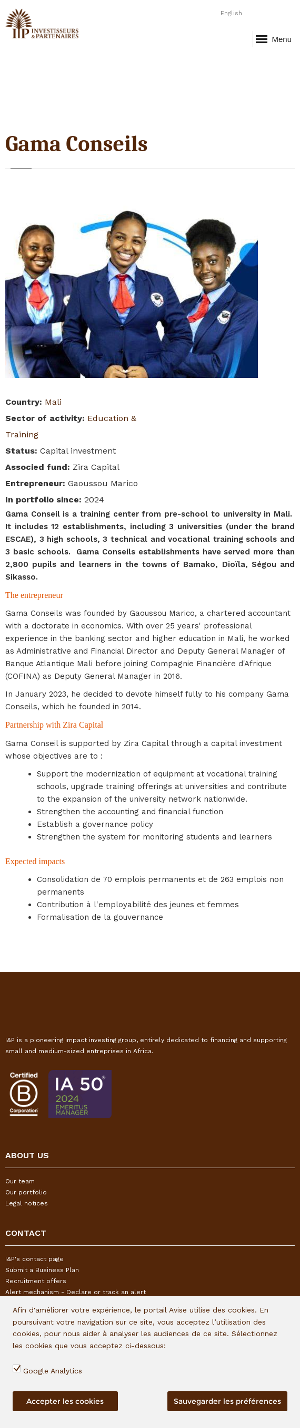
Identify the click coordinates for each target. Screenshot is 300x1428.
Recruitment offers (35, 1281)
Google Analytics (52, 1371)
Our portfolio (26, 1192)
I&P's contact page (34, 1259)
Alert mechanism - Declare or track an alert (75, 1292)
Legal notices (26, 1203)
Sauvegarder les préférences (227, 1401)
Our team (20, 1181)
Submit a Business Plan (42, 1270)
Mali (53, 402)
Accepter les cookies (65, 1401)
